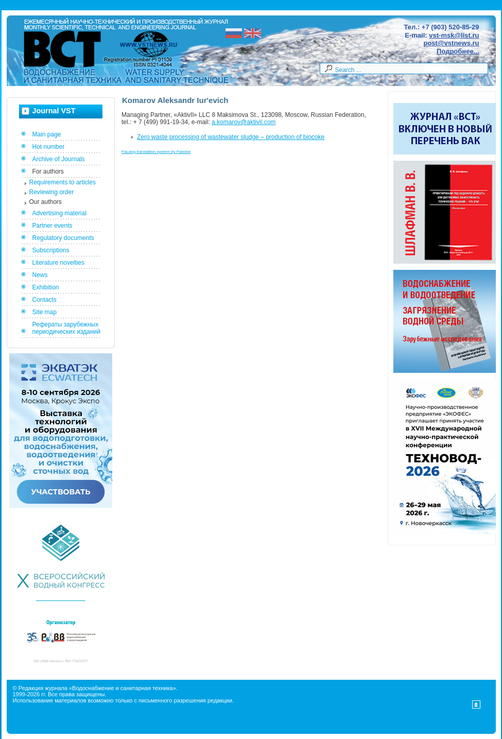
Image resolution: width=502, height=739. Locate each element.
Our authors (45, 201)
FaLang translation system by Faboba (156, 151)
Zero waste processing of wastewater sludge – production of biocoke (230, 137)
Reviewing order (51, 192)
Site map (44, 312)
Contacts (44, 299)
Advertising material (59, 213)
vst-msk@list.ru (454, 35)
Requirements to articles (62, 182)
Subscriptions (51, 250)
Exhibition (45, 287)
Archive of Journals (58, 159)
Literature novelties (58, 262)
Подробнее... (458, 51)
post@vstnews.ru (451, 43)
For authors (48, 171)
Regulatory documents (63, 238)
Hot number (48, 146)
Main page (46, 134)
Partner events (52, 225)
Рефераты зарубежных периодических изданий (66, 328)
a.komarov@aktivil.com (243, 122)
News (40, 275)
